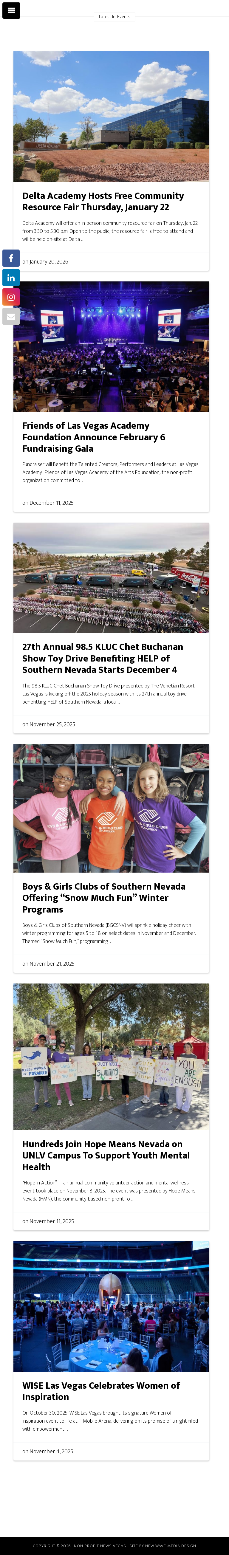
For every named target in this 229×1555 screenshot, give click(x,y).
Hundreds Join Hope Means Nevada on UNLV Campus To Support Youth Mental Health (106, 1155)
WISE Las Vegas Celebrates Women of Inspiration (101, 1391)
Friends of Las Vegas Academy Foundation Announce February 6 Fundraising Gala (93, 437)
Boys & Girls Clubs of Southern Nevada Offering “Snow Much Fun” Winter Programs (103, 898)
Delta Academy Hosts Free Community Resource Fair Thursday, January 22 (103, 201)
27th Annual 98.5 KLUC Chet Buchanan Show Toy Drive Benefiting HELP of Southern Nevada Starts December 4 (102, 658)
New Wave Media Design (170, 1545)
